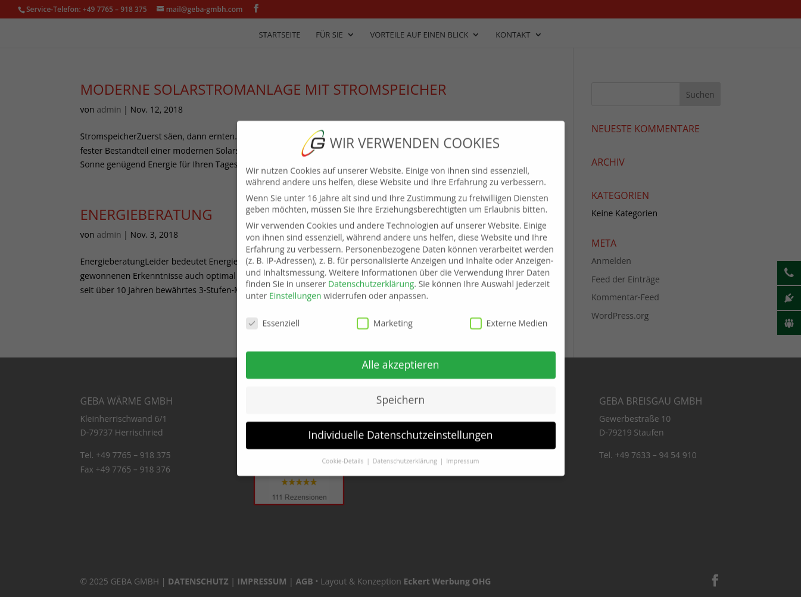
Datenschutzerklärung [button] (406, 453)
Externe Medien (509, 314)
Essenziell (273, 314)
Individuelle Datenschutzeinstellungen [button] (400, 426)
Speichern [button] (400, 391)
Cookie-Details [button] (343, 453)
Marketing (385, 314)
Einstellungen (295, 287)
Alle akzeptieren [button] (400, 356)
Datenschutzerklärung (371, 275)
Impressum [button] (462, 453)
